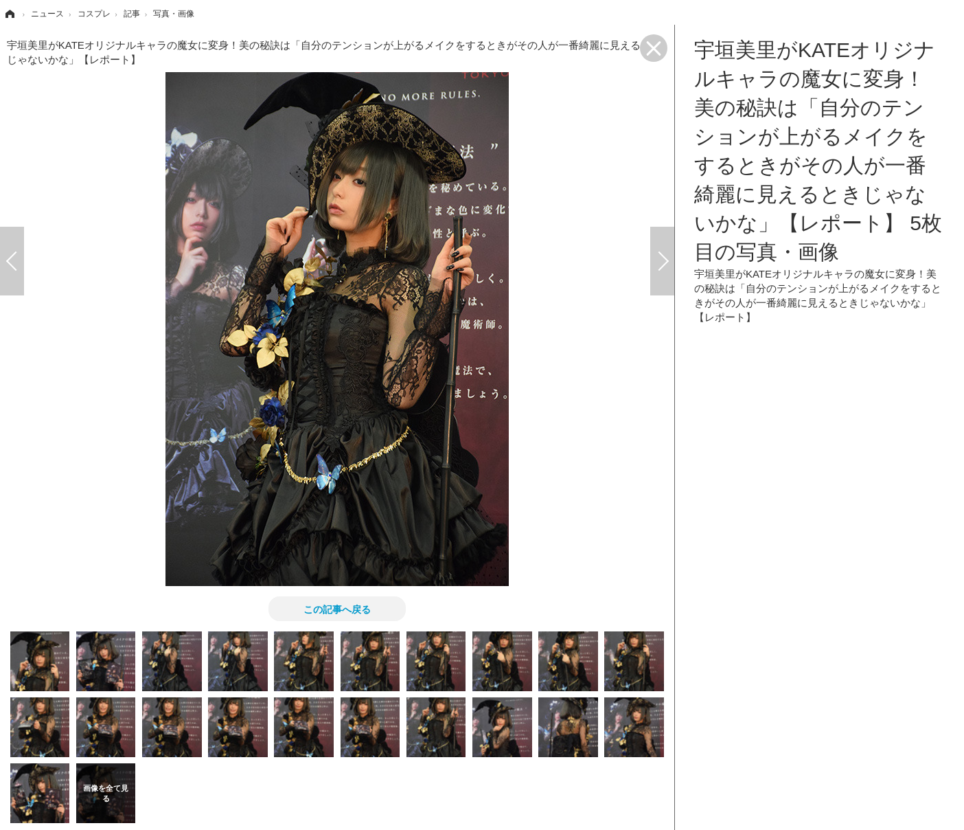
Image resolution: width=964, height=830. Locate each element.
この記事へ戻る (337, 609)
